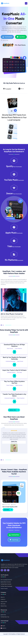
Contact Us (3, 599)
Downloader (14, 180)
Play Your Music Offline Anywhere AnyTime (14, 382)
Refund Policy (4, 606)
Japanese (4, 628)
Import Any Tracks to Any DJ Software (14, 370)
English (3, 625)
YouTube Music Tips (5, 616)
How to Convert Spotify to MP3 (10, 506)
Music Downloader (14, 166)
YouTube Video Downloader (6, 586)
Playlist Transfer (4, 588)
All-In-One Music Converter (12, 314)
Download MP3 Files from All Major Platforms (14, 345)
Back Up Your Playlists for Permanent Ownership (14, 358)
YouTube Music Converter (6, 584)
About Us (3, 597)
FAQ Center (3, 603)
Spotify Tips (3, 614)
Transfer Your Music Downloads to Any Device (14, 395)
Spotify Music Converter (6, 581)
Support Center (4, 601)
